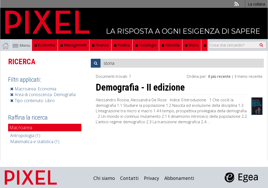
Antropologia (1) (25, 135)
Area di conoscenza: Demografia (43, 94)
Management (73, 45)
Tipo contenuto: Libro (32, 100)
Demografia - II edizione (140, 87)
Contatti (129, 178)
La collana (256, 4)
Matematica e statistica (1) (34, 141)
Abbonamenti (179, 178)
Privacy (151, 178)
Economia (45, 45)
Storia (191, 45)
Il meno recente (249, 76)
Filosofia (171, 45)
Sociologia (145, 45)
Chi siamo (104, 178)
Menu (21, 45)
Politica (122, 45)
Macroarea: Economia (33, 89)
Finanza (100, 45)
